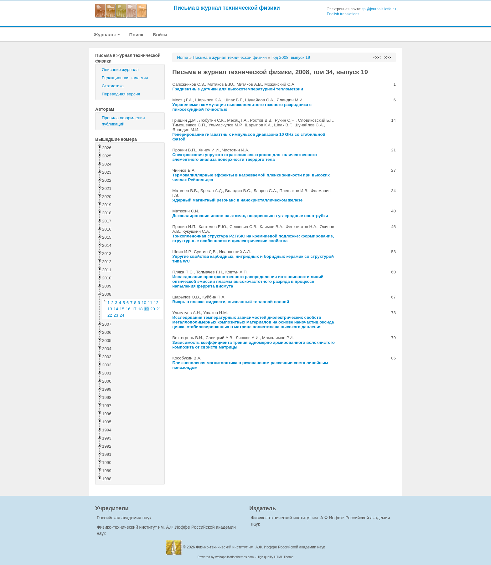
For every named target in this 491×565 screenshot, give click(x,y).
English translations (343, 14)
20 (152, 309)
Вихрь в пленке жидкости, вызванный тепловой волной (230, 301)
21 (158, 309)
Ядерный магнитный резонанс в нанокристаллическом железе (237, 200)
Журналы (107, 35)
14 (116, 309)
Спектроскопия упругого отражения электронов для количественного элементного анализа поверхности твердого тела (244, 157)
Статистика (113, 86)
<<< (376, 57)
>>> (387, 57)
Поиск (136, 35)
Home (182, 57)
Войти (160, 35)
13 (109, 309)
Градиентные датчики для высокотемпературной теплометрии (237, 89)
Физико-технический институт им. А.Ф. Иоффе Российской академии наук (260, 547)
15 (122, 309)
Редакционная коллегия (125, 77)
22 (109, 315)
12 (156, 302)
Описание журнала (120, 69)
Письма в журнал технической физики (226, 7)
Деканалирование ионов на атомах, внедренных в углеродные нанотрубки (250, 215)
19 (146, 309)
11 (150, 302)
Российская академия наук (124, 517)
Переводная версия (121, 94)
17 (134, 309)
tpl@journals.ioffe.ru (379, 9)
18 (140, 309)
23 (116, 315)
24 (122, 315)
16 (128, 309)
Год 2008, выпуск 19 (290, 57)
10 (144, 302)
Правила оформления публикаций (123, 120)
